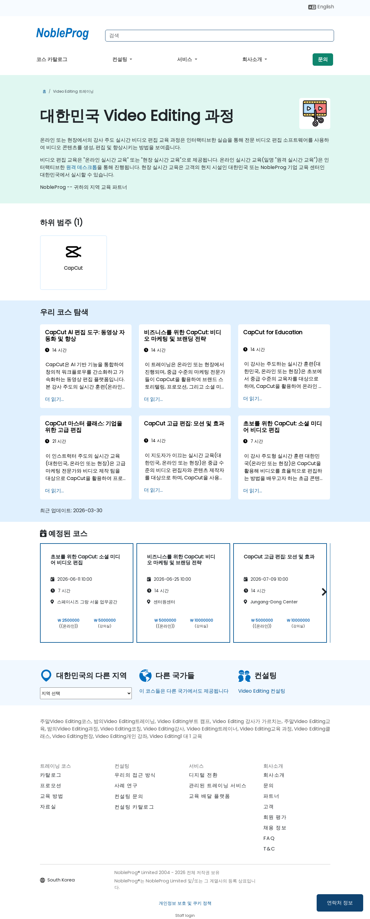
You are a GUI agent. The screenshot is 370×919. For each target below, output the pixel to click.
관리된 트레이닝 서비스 (218, 785)
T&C (269, 848)
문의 (323, 59)
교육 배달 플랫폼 (209, 796)
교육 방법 (52, 796)
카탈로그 (51, 775)
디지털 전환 (203, 775)
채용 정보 (275, 827)
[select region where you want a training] (86, 693)
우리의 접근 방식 (135, 775)
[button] (323, 592)
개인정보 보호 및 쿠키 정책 (185, 903)
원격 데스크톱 (81, 167)
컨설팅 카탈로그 (134, 806)
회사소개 (252, 59)
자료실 (48, 806)
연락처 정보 (340, 902)
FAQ (269, 838)
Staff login (185, 915)
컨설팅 (120, 59)
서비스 (185, 59)
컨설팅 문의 (129, 796)
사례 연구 (126, 785)
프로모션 (51, 785)
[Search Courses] (219, 36)
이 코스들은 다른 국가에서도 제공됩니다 (184, 691)
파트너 (271, 796)
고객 (268, 806)
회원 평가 (275, 817)
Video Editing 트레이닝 (73, 91)
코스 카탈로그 (51, 59)
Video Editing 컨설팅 (261, 691)
